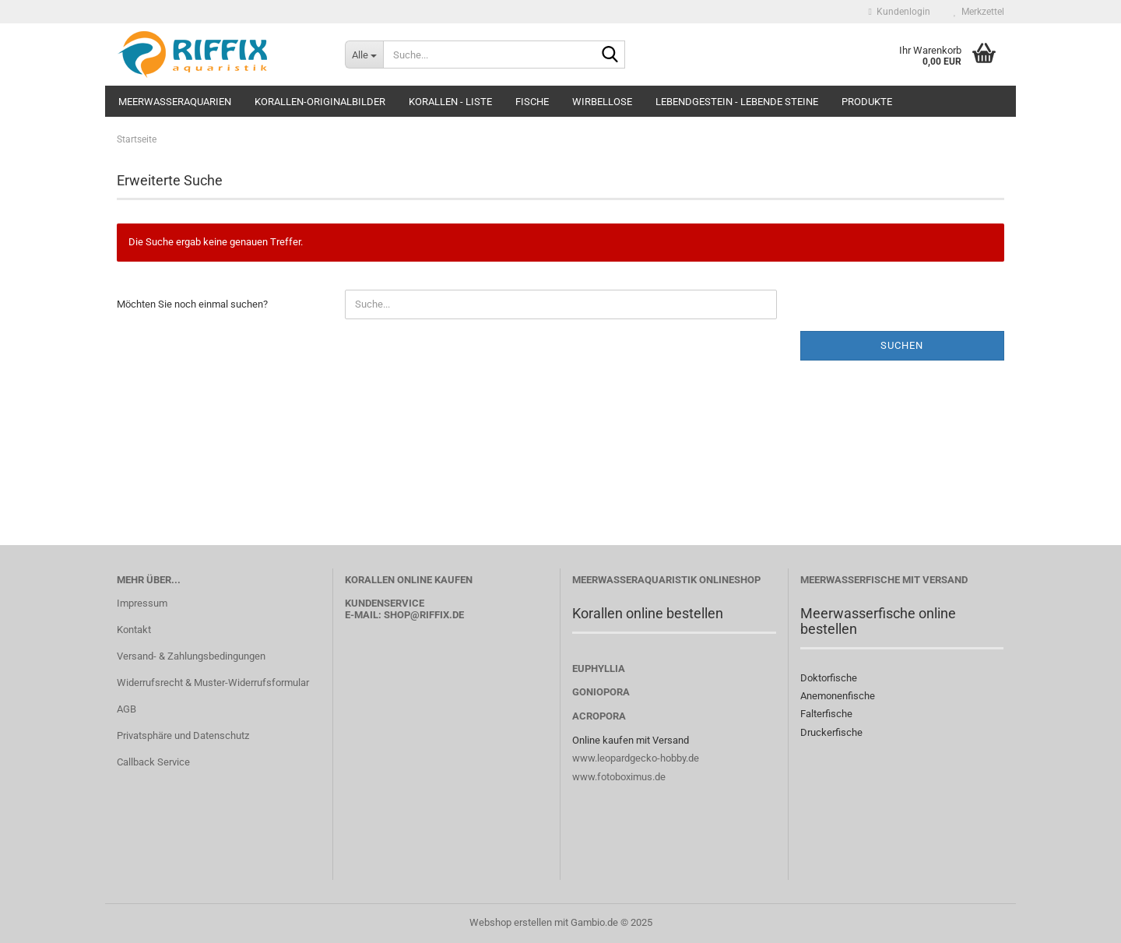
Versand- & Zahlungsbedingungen (191, 656)
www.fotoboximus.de (619, 777)
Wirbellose (602, 101)
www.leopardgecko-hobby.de (635, 758)
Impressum (142, 603)
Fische (532, 101)
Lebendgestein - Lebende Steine (736, 101)
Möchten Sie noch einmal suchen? (192, 304)
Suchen (901, 345)
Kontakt (134, 629)
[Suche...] (364, 54)
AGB (126, 709)
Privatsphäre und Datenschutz (183, 735)
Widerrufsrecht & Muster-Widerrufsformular (213, 682)
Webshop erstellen (510, 922)
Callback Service (153, 762)
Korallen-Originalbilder (320, 101)
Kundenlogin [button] (899, 11)
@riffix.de (437, 615)
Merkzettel (979, 11)
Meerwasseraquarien (174, 101)
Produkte (867, 101)
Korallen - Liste (450, 101)
